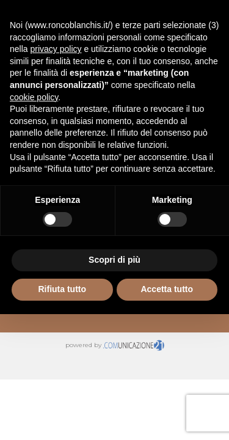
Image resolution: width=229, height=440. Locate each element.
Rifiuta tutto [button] (62, 289)
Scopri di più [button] (114, 260)
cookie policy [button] (34, 97)
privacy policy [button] (55, 49)
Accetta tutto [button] (166, 289)
